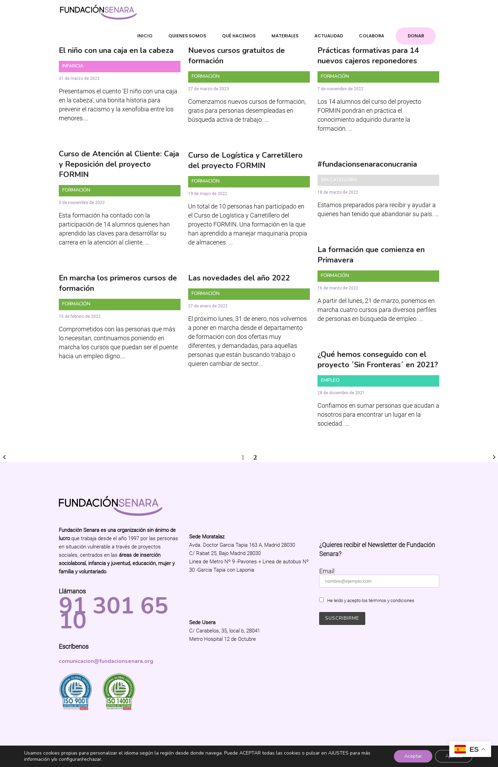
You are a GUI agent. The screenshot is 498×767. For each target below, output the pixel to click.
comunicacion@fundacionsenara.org (106, 661)
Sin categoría (339, 179)
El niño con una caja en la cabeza (116, 50)
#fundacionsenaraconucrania (367, 164)
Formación (206, 76)
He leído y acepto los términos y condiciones (370, 600)
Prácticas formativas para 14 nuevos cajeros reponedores (368, 55)
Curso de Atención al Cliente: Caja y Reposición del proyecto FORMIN (119, 164)
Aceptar (413, 756)
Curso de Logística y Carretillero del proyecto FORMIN (245, 160)
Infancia (72, 66)
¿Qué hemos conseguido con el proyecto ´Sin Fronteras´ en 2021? (377, 359)
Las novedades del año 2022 (239, 278)
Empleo (330, 380)
